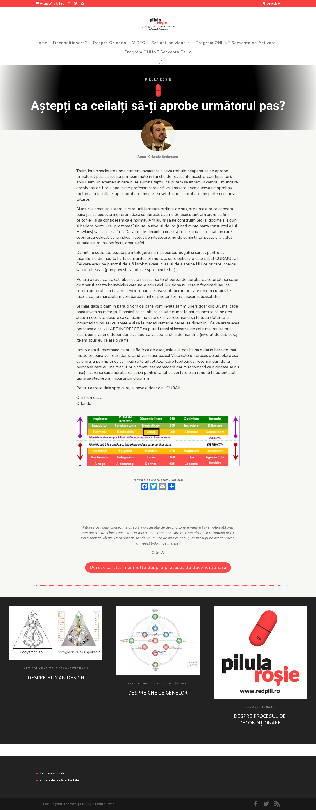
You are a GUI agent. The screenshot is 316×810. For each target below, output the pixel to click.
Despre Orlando (109, 43)
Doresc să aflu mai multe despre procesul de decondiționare (158, 567)
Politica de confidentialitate (59, 780)
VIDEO (138, 43)
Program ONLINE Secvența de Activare (236, 43)
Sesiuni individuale (170, 43)
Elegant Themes (63, 804)
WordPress (105, 804)
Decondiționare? (70, 43)
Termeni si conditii (53, 773)
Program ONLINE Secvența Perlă (158, 52)
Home (41, 43)
